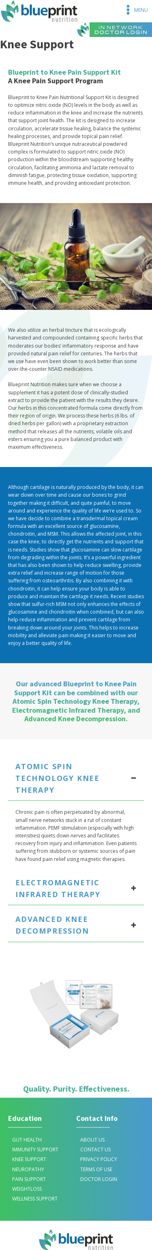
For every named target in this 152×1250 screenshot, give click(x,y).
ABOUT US (92, 1139)
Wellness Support (35, 1198)
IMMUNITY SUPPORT (35, 1149)
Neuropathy (28, 1169)
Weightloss (27, 1188)
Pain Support (29, 1179)
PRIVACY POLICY (98, 1159)
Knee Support (29, 1159)
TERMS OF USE (96, 1169)
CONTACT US (95, 1149)
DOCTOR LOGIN (98, 1179)
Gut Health (27, 1139)
